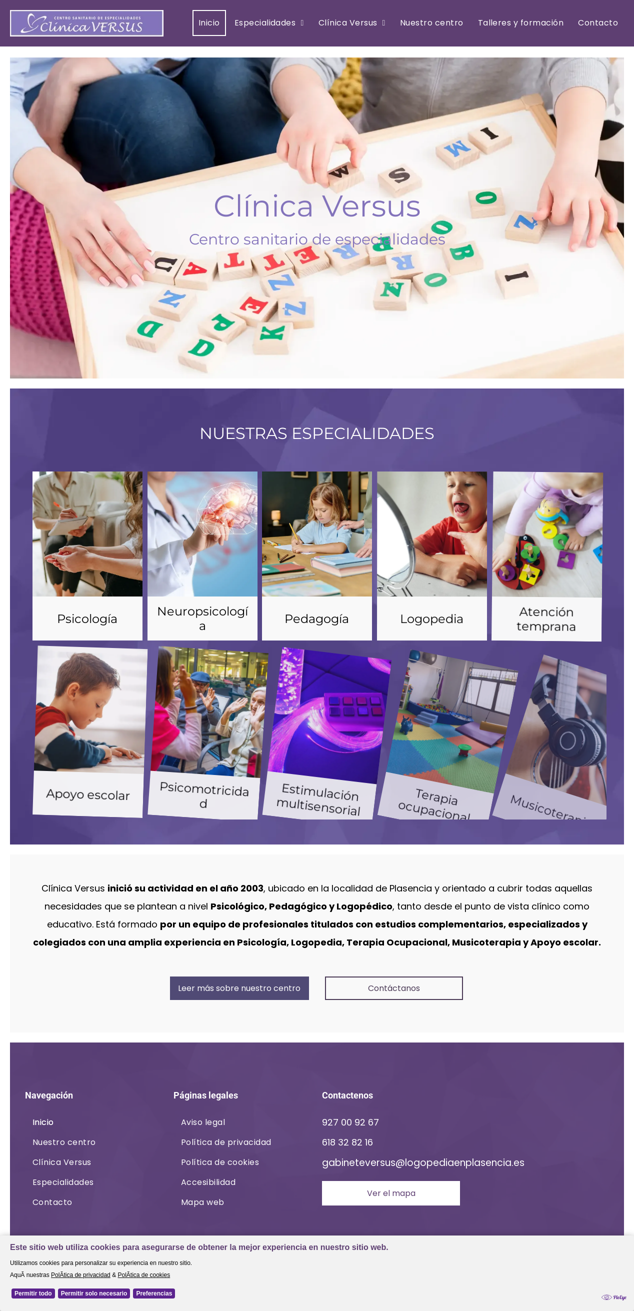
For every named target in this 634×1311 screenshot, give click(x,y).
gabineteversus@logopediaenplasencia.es (423, 1163)
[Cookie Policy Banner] (317, 1273)
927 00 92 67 (350, 1122)
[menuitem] (208, 23)
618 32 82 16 (347, 1142)
